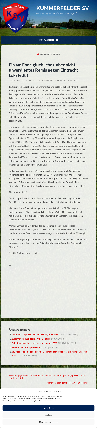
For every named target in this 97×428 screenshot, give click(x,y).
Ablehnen (48, 415)
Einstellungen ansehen (48, 422)
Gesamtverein (50, 54)
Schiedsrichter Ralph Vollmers (27, 347)
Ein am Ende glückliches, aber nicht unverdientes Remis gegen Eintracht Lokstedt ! (43, 70)
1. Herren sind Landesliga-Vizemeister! (31, 338)
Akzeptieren (48, 408)
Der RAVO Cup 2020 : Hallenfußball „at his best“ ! (36, 334)
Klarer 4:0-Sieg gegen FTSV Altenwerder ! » (67, 382)
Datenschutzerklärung (42, 398)
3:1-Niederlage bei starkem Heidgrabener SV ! (34, 343)
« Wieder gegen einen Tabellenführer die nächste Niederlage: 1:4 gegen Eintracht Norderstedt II (47, 376)
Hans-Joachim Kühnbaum (40, 81)
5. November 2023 (17, 81)
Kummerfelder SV (62, 8)
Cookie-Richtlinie (23, 398)
